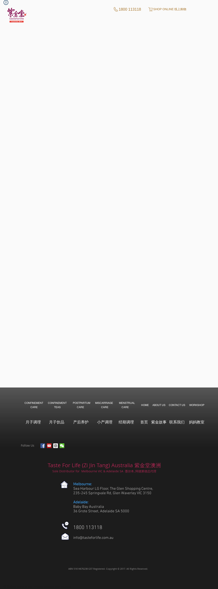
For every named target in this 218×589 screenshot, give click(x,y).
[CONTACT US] (177, 405)
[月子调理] (33, 422)
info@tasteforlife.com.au (93, 538)
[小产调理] (104, 422)
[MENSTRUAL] (127, 403)
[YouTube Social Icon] (49, 445)
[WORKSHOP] (196, 405)
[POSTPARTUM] (81, 403)
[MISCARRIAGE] (104, 403)
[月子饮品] (56, 422)
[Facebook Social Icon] (42, 445)
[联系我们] (176, 422)
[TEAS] (57, 407)
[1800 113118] (127, 9)
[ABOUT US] (159, 405)
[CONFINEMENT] (34, 403)
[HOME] (144, 405)
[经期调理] (126, 422)
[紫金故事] (158, 422)
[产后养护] (80, 422)
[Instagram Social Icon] (55, 445)
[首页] (144, 422)
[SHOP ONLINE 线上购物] (167, 9)
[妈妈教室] (196, 422)
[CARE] (34, 407)
